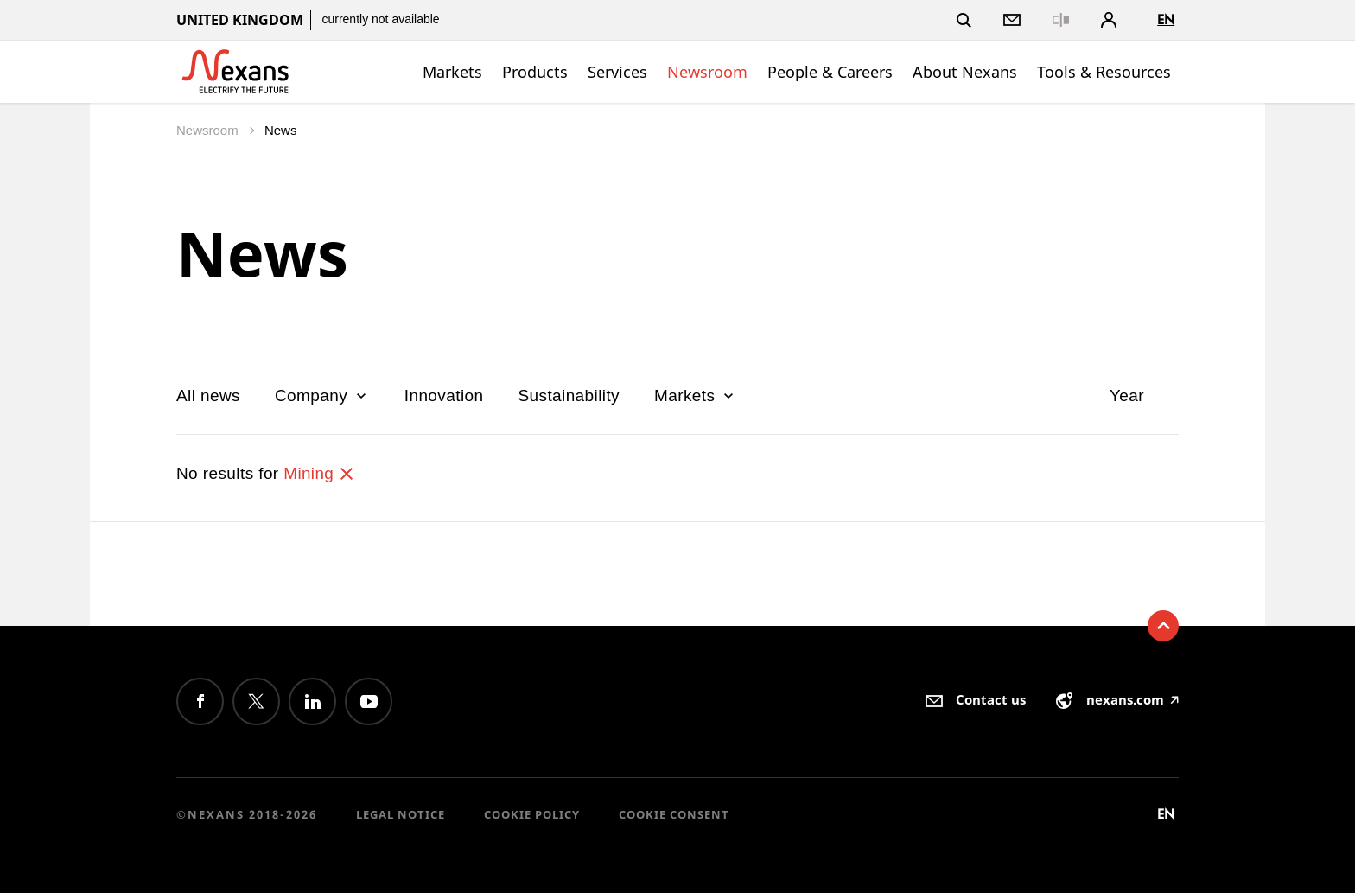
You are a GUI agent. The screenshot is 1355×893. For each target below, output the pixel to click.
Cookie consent (674, 814)
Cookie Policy (532, 814)
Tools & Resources (1104, 72)
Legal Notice (400, 814)
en (1165, 19)
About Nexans (965, 72)
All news (208, 395)
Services (617, 72)
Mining (319, 473)
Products (535, 72)
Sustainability (569, 395)
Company (322, 395)
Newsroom (707, 72)
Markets (452, 72)
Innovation (444, 395)
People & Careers (830, 72)
